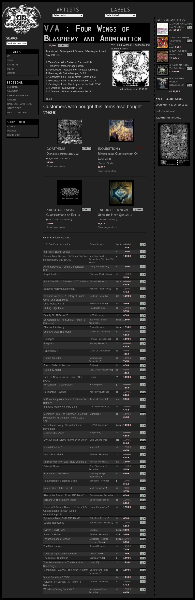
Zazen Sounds (97, 244)
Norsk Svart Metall (53, 454)
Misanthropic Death (53, 432)
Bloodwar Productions (100, 274)
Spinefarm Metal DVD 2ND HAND (61, 518)
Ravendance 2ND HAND (56, 473)
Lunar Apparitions (98, 321)
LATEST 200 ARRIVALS (18, 95)
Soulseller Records (99, 480)
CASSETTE (13, 64)
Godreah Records (98, 296)
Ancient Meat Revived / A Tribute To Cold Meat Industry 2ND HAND (65, 258)
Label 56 (94, 562)
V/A (54, 28)
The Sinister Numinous (55, 558)
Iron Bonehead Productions (96, 257)
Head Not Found (97, 308)
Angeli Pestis (50, 274)
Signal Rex (95, 414)
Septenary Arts (97, 558)
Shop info (16, 122)
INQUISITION (108, 149)
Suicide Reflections (53, 522)
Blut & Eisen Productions (59, 219)
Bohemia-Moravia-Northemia (58, 288)
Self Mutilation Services (101, 522)
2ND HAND (12, 87)
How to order (13, 135)
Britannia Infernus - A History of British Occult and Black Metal (63, 298)
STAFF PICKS (14, 108)
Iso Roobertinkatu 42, (166, 111)
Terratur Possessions (100, 339)
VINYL (10, 60)
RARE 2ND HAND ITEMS (19, 104)
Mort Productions (98, 488)
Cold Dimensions (98, 440)
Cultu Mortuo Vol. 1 (53, 303)
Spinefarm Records (99, 518)
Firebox (93, 365)
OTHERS (11, 99)
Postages (11, 130)
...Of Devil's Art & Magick (56, 244)
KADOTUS (54, 210)
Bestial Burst (96, 553)
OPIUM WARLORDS (182, 23)
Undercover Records (99, 500)
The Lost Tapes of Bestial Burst (60, 553)
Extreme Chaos (96, 542)
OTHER (11, 73)
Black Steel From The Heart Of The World (65, 281)
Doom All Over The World (57, 331)
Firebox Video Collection (56, 365)
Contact (11, 126)
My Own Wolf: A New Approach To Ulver (65, 440)
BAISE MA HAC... (181, 65)
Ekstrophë (48, 339)
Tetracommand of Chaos (56, 539)
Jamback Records (98, 399)
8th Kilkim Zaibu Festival (56, 251)
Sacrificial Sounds (98, 303)
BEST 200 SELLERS (17, 112)
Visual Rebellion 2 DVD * (56, 577)
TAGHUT (104, 210)
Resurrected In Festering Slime (60, 480)
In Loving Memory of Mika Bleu (60, 406)
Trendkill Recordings (99, 406)
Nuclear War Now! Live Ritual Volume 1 (64, 461)
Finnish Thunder (52, 358)
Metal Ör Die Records (100, 350)
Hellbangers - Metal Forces (58, 384)
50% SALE (12, 91)
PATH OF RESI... (180, 51)
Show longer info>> (55, 166)
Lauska (93, 530)
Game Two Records (99, 331)
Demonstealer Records (101, 495)
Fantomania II (50, 350)
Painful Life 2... (176, 54)
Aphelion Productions (100, 288)
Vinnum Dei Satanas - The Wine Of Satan (65, 570)
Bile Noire (94, 319)
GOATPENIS (55, 149)
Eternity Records (98, 343)
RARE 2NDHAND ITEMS (170, 20)
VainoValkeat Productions (95, 359)
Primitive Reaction (107, 219)
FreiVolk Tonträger (98, 425)
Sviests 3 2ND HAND (54, 530)
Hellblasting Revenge (54, 392)
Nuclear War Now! (98, 461)
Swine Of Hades (52, 534)
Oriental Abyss (51, 466)
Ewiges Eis (95, 432)
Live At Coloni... (176, 27)
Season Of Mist (106, 163)
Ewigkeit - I (49, 343)
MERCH (11, 69)
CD (8, 56)
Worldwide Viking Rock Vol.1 (58, 589)
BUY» (65, 45)
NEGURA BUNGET (181, 37)
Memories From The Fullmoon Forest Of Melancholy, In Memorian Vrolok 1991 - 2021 (65, 418)
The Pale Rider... (177, 68)
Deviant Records (98, 281)
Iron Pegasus (96, 384)
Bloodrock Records (99, 539)
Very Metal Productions (101, 369)
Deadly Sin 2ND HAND (55, 315)
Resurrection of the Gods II (57, 488)
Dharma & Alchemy (53, 327)
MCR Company (97, 315)
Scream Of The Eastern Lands (59, 500)
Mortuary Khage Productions (97, 475)
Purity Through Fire (99, 266)
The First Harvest (52, 546)
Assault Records (97, 546)
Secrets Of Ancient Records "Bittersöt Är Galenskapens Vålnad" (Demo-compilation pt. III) (65, 511)
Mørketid (94, 447)
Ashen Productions (99, 392)
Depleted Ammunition (60, 153)
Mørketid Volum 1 (52, 447)
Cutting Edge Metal (53, 308)
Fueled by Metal (52, 369)
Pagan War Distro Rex (58, 158)
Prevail (93, 377)
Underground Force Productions (98, 571)
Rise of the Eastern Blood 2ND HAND (63, 495)
